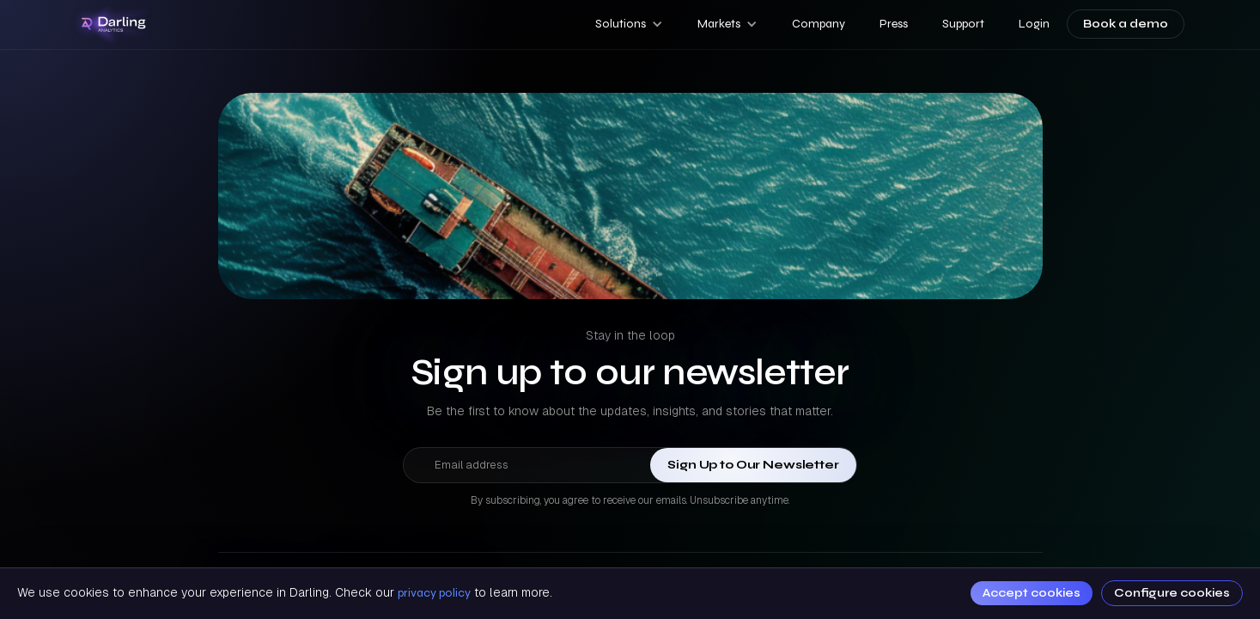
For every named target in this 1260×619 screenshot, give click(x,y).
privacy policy (434, 592)
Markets (718, 23)
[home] (114, 24)
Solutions (620, 23)
